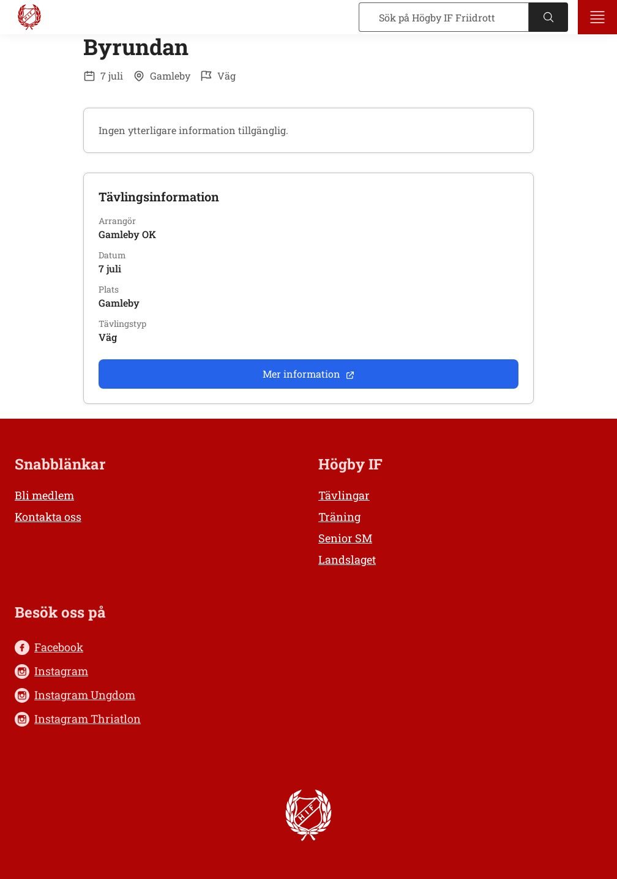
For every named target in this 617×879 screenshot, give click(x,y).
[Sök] (444, 17)
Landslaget (347, 559)
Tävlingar (344, 495)
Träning (339, 516)
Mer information (309, 373)
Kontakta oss (48, 516)
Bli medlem (44, 495)
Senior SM (345, 538)
